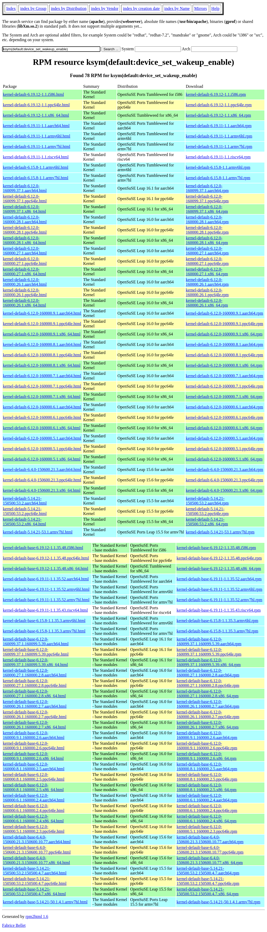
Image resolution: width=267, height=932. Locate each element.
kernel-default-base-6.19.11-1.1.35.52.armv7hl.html (46, 600)
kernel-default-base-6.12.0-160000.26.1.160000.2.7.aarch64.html (34, 704)
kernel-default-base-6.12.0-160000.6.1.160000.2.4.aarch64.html (33, 797)
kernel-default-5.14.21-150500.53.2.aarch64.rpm (207, 500)
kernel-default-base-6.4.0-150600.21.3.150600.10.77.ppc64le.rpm (210, 849)
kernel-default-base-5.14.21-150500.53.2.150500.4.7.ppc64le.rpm (208, 881)
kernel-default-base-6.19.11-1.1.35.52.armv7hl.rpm (219, 600)
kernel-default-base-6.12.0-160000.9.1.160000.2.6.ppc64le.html (33, 745)
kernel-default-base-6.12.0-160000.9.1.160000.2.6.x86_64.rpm (206, 756)
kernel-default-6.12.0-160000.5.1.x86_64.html (42, 459)
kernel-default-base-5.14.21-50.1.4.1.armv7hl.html (45, 902)
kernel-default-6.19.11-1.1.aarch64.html (36, 125)
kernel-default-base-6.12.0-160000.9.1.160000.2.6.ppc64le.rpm (207, 745)
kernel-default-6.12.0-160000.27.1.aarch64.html (25, 250)
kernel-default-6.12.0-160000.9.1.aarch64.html (42, 313)
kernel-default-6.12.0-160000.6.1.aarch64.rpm (224, 407)
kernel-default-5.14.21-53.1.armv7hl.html (37, 532)
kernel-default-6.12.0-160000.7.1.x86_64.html (42, 396)
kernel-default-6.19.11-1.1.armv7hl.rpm (219, 146)
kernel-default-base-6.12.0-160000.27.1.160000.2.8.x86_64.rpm (208, 693)
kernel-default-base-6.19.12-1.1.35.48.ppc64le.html (46, 558)
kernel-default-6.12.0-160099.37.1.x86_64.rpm (207, 209)
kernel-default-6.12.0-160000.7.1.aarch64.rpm (224, 376)
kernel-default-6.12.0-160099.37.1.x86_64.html (24, 209)
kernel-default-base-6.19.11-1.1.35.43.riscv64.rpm (218, 610)
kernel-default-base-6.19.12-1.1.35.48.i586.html (43, 547)
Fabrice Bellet (14, 925)
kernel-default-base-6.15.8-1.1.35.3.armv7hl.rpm (217, 631)
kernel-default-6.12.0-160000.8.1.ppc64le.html (42, 355)
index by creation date (141, 8)
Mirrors (200, 8)
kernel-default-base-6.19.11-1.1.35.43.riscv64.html (45, 610)
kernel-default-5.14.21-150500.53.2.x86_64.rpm (207, 521)
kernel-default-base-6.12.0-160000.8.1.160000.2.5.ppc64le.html (33, 776)
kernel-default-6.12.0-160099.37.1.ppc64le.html (25, 198)
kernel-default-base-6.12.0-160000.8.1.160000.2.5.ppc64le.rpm (207, 776)
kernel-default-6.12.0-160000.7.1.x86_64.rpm (224, 396)
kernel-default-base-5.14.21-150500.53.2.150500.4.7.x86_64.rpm (208, 891)
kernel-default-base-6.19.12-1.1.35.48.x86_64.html (45, 568)
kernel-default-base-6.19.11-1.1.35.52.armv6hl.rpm (219, 589)
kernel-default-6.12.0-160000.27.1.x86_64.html (24, 271)
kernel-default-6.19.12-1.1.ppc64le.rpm (219, 105)
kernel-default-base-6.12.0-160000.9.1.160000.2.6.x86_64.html (33, 756)
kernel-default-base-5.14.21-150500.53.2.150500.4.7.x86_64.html (34, 891)
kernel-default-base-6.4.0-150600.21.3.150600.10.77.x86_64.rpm (210, 860)
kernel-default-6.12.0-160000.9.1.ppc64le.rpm (224, 323)
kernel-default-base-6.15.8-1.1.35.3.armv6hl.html (44, 620)
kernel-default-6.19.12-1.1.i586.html (33, 94)
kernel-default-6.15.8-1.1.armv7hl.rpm (218, 178)
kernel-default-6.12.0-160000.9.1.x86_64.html (42, 334)
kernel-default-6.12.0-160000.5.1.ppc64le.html (42, 448)
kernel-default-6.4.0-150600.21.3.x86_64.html (42, 490)
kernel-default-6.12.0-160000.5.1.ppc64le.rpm (224, 448)
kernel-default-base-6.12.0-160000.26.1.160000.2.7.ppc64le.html (34, 714)
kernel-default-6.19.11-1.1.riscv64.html (36, 157)
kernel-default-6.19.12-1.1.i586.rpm (216, 94)
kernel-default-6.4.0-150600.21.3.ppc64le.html (42, 480)
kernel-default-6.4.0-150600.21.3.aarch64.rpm (224, 469)
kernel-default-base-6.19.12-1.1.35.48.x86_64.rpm (219, 568)
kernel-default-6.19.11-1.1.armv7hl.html (36, 146)
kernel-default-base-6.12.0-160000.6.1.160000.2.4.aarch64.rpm (207, 797)
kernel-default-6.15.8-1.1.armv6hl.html (35, 167)
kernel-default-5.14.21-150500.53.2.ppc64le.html (25, 511)
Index (11, 8)
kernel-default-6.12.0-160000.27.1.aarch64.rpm (207, 250)
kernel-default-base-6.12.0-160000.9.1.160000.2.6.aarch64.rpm (207, 735)
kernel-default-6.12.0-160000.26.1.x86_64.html (24, 302)
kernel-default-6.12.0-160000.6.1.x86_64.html (42, 428)
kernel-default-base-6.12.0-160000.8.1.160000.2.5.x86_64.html (33, 787)
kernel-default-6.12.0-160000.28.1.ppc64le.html (25, 229)
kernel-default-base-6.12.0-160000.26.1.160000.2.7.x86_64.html (34, 724)
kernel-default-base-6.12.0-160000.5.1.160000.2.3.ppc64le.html (33, 829)
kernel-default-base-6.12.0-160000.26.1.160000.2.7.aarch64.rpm (208, 704)
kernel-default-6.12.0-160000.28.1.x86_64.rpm (207, 240)
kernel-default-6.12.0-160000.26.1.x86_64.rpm (207, 302)
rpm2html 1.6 (37, 916)
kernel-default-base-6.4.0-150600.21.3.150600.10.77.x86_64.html (36, 860)
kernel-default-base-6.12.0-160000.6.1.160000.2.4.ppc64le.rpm (207, 808)
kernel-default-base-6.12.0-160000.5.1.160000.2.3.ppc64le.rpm (207, 829)
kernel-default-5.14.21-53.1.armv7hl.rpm (220, 532)
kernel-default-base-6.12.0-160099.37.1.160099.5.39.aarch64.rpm (209, 641)
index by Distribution (69, 8)
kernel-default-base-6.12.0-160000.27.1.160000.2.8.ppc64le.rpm (208, 683)
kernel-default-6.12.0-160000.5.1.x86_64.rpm (224, 459)
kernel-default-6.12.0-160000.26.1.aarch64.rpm (207, 282)
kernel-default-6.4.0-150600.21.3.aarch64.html (42, 469)
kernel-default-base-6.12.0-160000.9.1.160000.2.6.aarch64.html (33, 735)
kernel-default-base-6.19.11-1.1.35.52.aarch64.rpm (219, 579)
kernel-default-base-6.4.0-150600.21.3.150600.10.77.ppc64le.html (37, 849)
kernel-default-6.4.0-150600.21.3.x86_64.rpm (224, 490)
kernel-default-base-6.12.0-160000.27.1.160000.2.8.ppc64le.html (34, 683)
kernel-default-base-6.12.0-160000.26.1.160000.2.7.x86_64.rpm (208, 724)
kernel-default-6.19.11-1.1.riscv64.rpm (218, 157)
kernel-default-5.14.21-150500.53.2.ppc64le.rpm (207, 511)
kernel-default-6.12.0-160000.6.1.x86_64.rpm (224, 428)
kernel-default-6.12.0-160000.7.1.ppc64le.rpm (224, 386)
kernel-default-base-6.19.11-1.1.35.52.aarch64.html (46, 579)
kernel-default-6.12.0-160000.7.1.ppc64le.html (42, 386)
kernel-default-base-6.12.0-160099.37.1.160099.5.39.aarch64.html (36, 641)
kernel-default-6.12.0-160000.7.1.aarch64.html (42, 376)
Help (215, 8)
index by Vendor (104, 8)
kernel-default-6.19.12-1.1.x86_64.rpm (218, 115)
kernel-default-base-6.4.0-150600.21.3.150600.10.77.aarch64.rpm (210, 839)
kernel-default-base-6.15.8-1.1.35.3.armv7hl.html (44, 631)
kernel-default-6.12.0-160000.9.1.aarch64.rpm (224, 313)
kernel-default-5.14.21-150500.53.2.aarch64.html (25, 500)
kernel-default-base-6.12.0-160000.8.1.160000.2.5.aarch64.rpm (207, 766)
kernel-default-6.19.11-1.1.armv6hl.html (36, 136)
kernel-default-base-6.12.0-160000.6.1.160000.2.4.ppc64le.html (33, 808)
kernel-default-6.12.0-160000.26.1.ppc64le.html (25, 292)
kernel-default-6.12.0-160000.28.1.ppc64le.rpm (207, 229)
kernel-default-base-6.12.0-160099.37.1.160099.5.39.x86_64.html (35, 662)
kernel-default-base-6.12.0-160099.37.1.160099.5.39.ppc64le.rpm (209, 651)
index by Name (177, 8)
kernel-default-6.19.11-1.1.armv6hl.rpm (219, 136)
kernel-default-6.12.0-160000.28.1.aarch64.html (25, 219)
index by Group (33, 8)
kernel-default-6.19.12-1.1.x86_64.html (36, 115)
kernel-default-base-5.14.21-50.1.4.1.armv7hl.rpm (218, 902)
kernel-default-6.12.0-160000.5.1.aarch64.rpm (224, 438)
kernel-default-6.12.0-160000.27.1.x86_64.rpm (207, 271)
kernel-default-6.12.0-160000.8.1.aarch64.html (42, 344)
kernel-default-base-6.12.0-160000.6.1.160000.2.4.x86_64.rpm (206, 818)
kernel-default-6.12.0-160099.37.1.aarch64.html (25, 188)
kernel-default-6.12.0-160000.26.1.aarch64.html (25, 282)
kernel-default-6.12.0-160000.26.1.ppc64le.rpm (207, 292)
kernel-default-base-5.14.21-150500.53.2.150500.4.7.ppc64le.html (34, 881)
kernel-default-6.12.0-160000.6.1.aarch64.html (42, 407)
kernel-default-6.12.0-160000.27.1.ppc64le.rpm (207, 261)
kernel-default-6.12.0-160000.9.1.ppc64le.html (42, 323)
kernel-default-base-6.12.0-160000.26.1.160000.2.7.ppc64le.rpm (208, 714)
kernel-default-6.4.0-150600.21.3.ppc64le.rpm (224, 480)
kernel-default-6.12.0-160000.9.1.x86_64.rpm (224, 334)
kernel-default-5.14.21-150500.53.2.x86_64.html (24, 521)
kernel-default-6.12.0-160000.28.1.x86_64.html (24, 240)
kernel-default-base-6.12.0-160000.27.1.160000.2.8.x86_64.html (34, 693)
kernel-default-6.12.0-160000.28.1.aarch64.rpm (207, 219)
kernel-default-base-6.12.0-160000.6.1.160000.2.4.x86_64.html (33, 818)
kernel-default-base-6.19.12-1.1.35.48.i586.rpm (216, 547)
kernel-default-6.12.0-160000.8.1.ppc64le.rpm (224, 355)
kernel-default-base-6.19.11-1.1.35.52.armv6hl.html (46, 589)
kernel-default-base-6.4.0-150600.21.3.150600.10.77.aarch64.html (37, 839)
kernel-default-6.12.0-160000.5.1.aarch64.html (42, 438)
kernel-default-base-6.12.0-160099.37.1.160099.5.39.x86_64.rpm (209, 662)
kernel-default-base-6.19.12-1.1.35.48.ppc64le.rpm (219, 558)
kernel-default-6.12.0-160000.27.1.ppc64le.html (25, 261)
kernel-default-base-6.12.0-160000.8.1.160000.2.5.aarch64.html (33, 766)
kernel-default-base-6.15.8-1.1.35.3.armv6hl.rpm (217, 620)
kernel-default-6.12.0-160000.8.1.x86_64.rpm (224, 365)
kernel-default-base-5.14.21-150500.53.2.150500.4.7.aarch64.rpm (208, 870)
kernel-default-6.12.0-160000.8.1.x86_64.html (42, 365)
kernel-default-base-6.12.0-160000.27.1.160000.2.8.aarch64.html (34, 672)
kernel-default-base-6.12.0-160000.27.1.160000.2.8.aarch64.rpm (208, 672)
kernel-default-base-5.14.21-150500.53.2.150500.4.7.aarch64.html (34, 870)
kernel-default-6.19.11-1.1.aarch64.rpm (218, 125)
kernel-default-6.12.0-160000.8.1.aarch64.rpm (224, 344)
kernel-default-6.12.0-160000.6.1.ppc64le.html (42, 417)
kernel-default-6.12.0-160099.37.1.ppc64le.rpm (207, 198)
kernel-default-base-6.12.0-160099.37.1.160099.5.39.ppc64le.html (36, 651)
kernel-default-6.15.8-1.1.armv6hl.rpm (218, 167)
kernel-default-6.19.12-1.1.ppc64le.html (36, 105)
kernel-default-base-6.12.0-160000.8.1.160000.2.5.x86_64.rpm (206, 787)
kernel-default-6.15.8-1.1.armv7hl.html (35, 178)
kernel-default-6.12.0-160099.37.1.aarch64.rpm (207, 188)
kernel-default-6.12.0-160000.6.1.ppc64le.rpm (224, 417)
